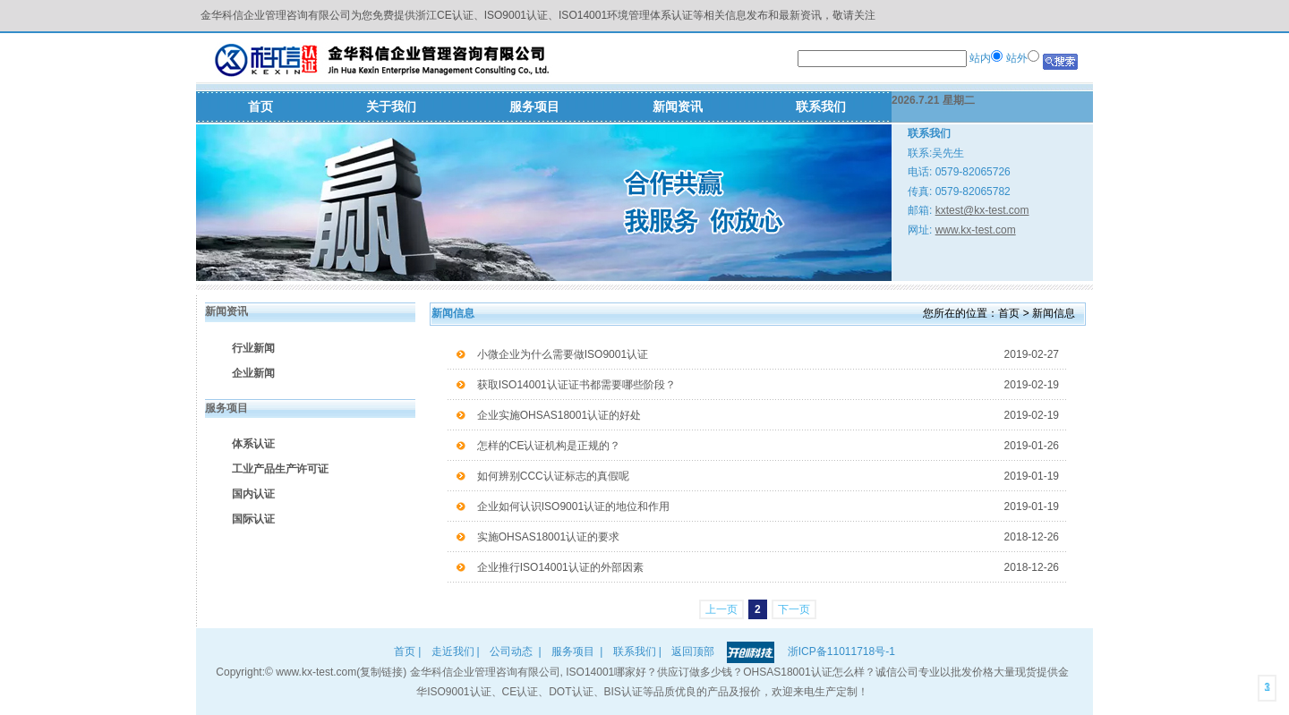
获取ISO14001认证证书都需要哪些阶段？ (768, 385)
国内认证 (253, 494)
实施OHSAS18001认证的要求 (768, 537)
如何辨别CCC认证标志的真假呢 (768, 476)
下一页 (794, 609)
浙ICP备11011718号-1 (841, 651)
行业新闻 (253, 348)
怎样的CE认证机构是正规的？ (768, 446)
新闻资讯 (678, 106)
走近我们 (452, 651)
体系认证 (253, 444)
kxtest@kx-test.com (982, 210)
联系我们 (821, 106)
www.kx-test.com (975, 230)
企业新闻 (253, 373)
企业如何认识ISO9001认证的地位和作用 (768, 506)
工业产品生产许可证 (280, 469)
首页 (260, 106)
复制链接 (381, 672)
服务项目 (534, 106)
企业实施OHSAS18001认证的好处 (768, 415)
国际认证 (253, 519)
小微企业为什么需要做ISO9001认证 (768, 354)
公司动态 (511, 651)
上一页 (721, 609)
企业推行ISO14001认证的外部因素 (768, 567)
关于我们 (391, 106)
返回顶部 (692, 651)
